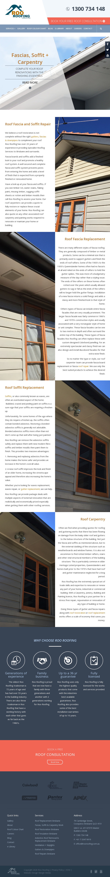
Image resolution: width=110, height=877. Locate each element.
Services (10, 28)
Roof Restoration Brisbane (47, 829)
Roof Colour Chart (36, 28)
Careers (78, 28)
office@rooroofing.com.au (88, 843)
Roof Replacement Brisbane (47, 820)
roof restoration (77, 612)
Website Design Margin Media (37, 872)
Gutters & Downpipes (44, 849)
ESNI (68, 870)
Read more (30, 82)
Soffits (8, 396)
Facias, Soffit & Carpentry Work (49, 825)
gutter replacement (30, 489)
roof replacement (96, 612)
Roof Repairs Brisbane (45, 853)
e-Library (59, 28)
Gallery (21, 28)
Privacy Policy (58, 870)
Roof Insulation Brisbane (46, 833)
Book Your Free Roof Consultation (78, 21)
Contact (88, 28)
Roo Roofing (43, 870)
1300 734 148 (88, 8)
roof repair (83, 366)
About (69, 28)
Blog (50, 28)
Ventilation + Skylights (45, 845)
